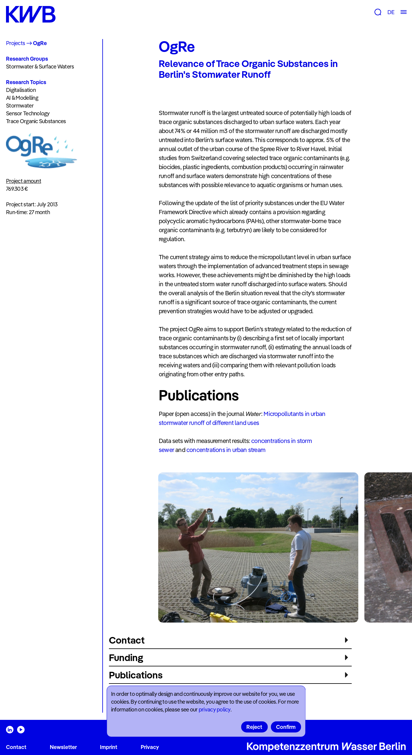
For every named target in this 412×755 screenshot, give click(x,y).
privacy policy (214, 709)
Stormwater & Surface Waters (40, 66)
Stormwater (20, 105)
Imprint (108, 747)
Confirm (286, 726)
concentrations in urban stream (225, 449)
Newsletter (63, 747)
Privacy (150, 747)
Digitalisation (21, 89)
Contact (16, 747)
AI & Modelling (22, 97)
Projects (15, 43)
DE (390, 12)
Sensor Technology (28, 113)
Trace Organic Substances (36, 121)
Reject (254, 726)
